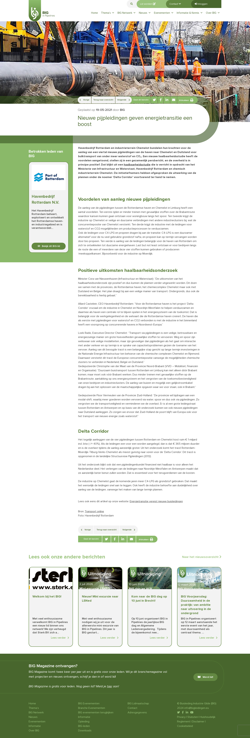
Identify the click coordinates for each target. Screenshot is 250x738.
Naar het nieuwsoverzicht (201, 557)
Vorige (84, 100)
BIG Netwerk (127, 12)
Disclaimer (198, 721)
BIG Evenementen (88, 703)
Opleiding (83, 721)
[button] (131, 4)
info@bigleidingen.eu (196, 708)
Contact (175, 3)
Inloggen (201, 3)
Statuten (193, 717)
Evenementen (164, 12)
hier (109, 686)
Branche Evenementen (91, 708)
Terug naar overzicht (103, 100)
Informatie (35, 726)
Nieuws (145, 12)
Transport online (94, 511)
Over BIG (213, 12)
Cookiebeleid (185, 726)
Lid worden (148, 3)
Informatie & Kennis (190, 12)
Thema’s (107, 12)
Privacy (181, 717)
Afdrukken (186, 100)
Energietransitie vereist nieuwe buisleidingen (156, 501)
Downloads (84, 730)
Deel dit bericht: (141, 100)
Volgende (123, 100)
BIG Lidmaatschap (138, 703)
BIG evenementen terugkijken (95, 712)
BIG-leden (84, 726)
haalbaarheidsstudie (137, 164)
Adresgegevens (137, 712)
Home (94, 12)
